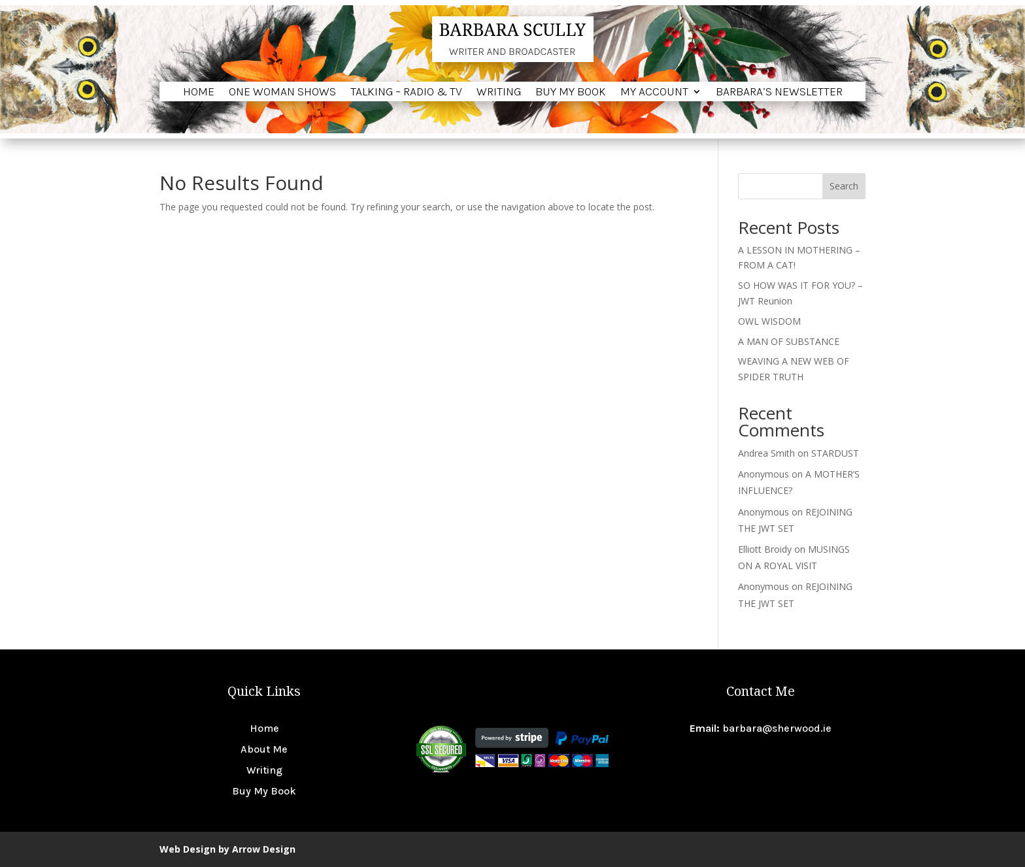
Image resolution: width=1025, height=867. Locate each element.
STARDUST (835, 453)
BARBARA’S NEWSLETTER (779, 93)
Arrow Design (263, 849)
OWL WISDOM (769, 321)
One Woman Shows (282, 93)
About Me (264, 749)
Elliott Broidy (765, 549)
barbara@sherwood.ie (777, 728)
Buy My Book (570, 93)
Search (844, 186)
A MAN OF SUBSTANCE (788, 341)
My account (654, 93)
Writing (499, 93)
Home (198, 93)
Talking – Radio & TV (406, 93)
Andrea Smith (766, 453)
